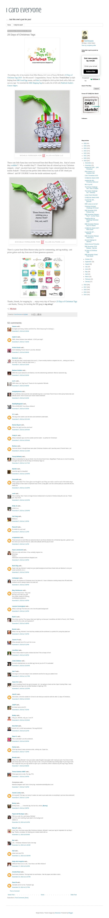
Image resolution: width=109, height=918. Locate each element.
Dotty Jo (14, 506)
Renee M (14, 527)
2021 (85, 155)
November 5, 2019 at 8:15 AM (20, 364)
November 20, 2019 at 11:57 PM (21, 877)
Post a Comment (14, 891)
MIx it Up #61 (88, 184)
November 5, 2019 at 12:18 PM (21, 488)
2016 (85, 289)
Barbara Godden (17, 370)
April (86, 274)
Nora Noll (15, 726)
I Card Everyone (23, 10)
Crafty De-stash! (18, 25)
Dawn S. (14, 736)
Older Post (74, 895)
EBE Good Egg (22, 80)
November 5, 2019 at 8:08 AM (20, 352)
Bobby (14, 715)
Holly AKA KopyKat (18, 861)
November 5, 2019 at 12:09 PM (21, 473)
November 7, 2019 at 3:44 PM (20, 776)
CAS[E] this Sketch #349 (92, 178)
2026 (85, 143)
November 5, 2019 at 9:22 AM (20, 398)
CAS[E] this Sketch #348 (92, 197)
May (86, 271)
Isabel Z (14, 337)
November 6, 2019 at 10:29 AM (21, 720)
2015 (85, 292)
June (86, 269)
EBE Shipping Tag (35, 83)
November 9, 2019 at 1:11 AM (20, 797)
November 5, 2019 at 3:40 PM (20, 600)
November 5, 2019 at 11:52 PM (21, 688)
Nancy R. (15, 828)
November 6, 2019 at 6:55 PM (20, 741)
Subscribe (90, 71)
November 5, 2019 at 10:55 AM (21, 429)
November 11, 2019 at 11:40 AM (21, 845)
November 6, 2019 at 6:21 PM (20, 731)
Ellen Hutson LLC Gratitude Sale (90, 172)
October (87, 259)
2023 (85, 151)
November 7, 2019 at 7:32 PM (20, 787)
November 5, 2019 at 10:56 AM (21, 440)
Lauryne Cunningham (18, 606)
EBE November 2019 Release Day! (91, 211)
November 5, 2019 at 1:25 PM (20, 521)
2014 (85, 294)
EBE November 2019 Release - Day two (91, 247)
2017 (85, 287)
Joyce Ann (15, 682)
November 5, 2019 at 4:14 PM (20, 611)
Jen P (14, 671)
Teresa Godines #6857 (19, 771)
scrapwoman (16, 537)
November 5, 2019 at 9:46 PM (20, 655)
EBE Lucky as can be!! (91, 204)
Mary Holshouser (17, 590)
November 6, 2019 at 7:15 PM (20, 752)
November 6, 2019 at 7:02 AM (20, 709)
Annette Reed (16, 872)
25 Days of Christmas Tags (66, 301)
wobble (14, 165)
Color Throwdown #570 (91, 175)
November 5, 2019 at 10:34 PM (21, 665)
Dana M (14, 882)
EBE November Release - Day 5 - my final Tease (92, 215)
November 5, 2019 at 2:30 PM (20, 560)
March (87, 276)
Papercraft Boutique (18, 814)
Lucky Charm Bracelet (91, 195)
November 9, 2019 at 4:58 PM (20, 808)
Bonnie (14, 629)
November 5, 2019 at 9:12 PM (20, 644)
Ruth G (14, 617)
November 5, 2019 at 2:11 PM (20, 532)
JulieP (14, 705)
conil (13, 493)
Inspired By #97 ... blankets (90, 232)
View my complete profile (89, 45)
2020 (85, 158)
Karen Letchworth (17, 550)
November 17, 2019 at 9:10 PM (21, 866)
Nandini (14, 469)
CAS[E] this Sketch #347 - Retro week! (92, 228)
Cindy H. (14, 435)
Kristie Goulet (16, 347)
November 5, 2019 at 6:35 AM (20, 331)
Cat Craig (15, 516)
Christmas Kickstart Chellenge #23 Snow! (92, 207)
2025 (85, 146)
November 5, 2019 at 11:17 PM (21, 676)
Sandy (14, 747)
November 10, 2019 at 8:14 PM (21, 822)
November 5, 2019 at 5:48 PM (20, 623)
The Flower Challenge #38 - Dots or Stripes (91, 187)
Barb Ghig (15, 566)
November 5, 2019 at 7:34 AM (20, 342)
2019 (85, 160)
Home (9, 25)
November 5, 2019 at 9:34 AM (20, 408)
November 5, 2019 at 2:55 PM (20, 572)
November (88, 165)
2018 (85, 284)
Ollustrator (58, 913)
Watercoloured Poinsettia (92, 244)
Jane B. (14, 694)
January (87, 281)
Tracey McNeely (17, 456)
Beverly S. (15, 358)
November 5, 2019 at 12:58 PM (21, 510)
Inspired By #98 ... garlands (90, 200)
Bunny (14, 803)
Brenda (14, 757)
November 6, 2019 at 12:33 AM (21, 699)
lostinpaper (15, 578)
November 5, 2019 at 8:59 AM (20, 386)
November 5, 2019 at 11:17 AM (21, 463)
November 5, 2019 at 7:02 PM (20, 634)
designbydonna (17, 391)
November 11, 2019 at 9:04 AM (21, 834)
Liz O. (14, 381)
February (88, 279)
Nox (13, 840)
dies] (37, 80)
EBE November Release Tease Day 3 (92, 236)
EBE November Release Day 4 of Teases (92, 224)
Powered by (91, 79)
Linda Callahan (16, 661)
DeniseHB (15, 479)
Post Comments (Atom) (21, 897)
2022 (85, 153)
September (88, 261)
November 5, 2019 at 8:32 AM (20, 375)
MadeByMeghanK (17, 404)
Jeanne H (15, 639)
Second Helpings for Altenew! (90, 240)
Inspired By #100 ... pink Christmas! (92, 168)
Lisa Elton (15, 650)
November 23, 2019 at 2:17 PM (21, 887)
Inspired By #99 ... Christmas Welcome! (91, 181)
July (86, 266)
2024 (85, 148)
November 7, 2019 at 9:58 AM (20, 766)
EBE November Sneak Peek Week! (91, 255)
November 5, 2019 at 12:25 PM (21, 500)
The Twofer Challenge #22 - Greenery (91, 191)
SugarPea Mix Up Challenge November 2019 (91, 220)
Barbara (14, 446)
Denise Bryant (16, 425)
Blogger (70, 913)
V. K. (13, 414)
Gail (13, 851)
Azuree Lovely (16, 793)
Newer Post (11, 895)
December (88, 163)
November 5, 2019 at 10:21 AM (21, 419)
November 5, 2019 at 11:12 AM (21, 451)
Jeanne (14, 326)
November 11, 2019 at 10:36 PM (21, 855)
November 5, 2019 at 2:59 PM (20, 585)
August (87, 264)
